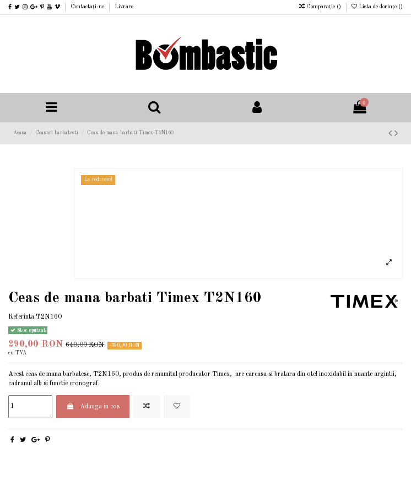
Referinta (21, 317)
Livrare (124, 6)
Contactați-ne (88, 6)
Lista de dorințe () (377, 6)
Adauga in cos (92, 406)
